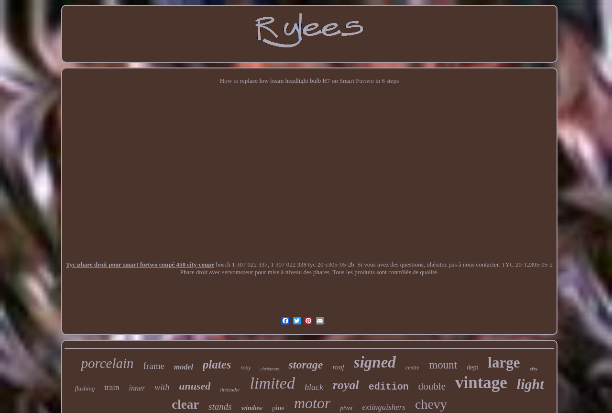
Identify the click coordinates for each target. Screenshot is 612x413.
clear (185, 404)
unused (194, 386)
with (161, 387)
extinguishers (383, 407)
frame (153, 366)
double (432, 386)
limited (272, 383)
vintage (481, 382)
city (533, 368)
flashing (85, 388)
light (530, 384)
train (111, 387)
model (183, 367)
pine (278, 408)
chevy (431, 404)
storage (305, 364)
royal (346, 385)
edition (389, 386)
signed (375, 362)
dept (472, 367)
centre (412, 367)
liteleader (230, 389)
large (504, 362)
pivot (346, 408)
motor (312, 403)
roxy (246, 367)
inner (137, 388)
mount (443, 365)
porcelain (107, 363)
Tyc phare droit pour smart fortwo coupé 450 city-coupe (140, 264)
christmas (269, 368)
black (314, 387)
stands (220, 407)
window (251, 408)
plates (217, 364)
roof (338, 367)
